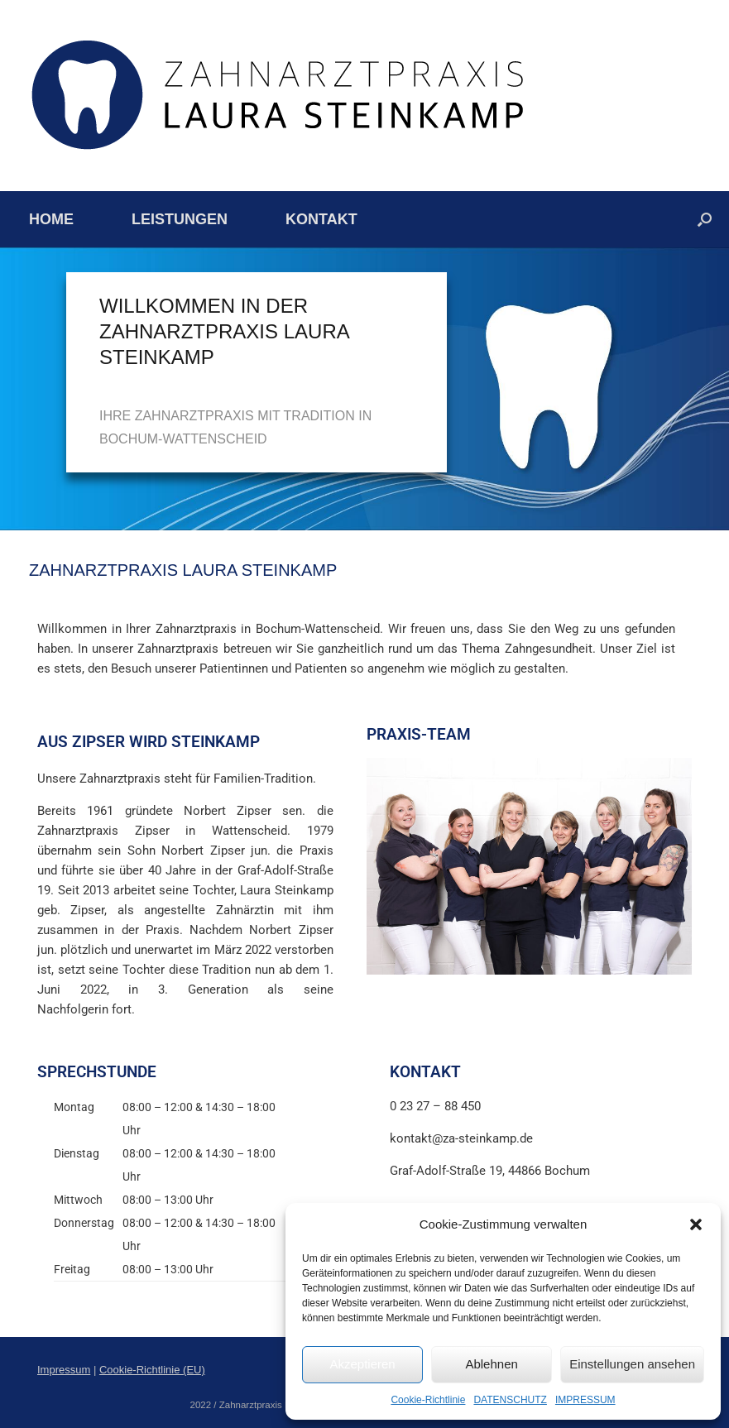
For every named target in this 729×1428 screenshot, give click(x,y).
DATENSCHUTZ (509, 1400)
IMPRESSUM (585, 1400)
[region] (364, 388)
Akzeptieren (362, 1364)
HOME (51, 219)
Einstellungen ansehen (632, 1364)
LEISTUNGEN (180, 219)
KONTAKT (321, 219)
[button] (696, 1224)
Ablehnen (491, 1364)
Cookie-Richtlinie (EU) (152, 1369)
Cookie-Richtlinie (428, 1400)
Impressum (63, 1369)
